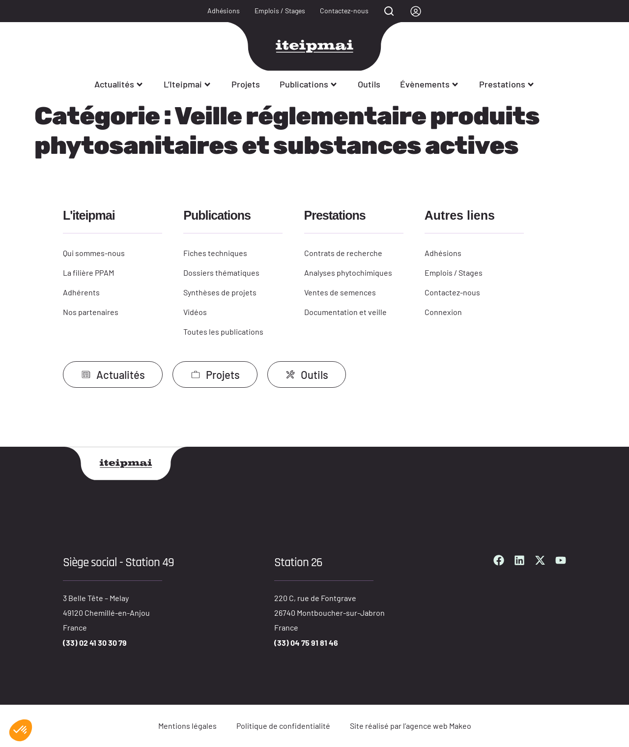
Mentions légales (187, 725)
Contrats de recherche (343, 253)
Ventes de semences (340, 292)
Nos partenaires (90, 311)
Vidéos (195, 311)
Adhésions (223, 10)
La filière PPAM (88, 272)
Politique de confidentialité (283, 725)
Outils (369, 84)
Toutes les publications (223, 331)
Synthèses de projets (220, 292)
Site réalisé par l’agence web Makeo (410, 725)
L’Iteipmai (188, 84)
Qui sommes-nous (94, 253)
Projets (245, 84)
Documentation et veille (345, 311)
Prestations (507, 84)
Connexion (443, 311)
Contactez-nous (344, 10)
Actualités (119, 84)
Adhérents (81, 292)
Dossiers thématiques (221, 272)
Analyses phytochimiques (348, 272)
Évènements (429, 84)
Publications (309, 84)
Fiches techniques (215, 253)
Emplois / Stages (280, 10)
